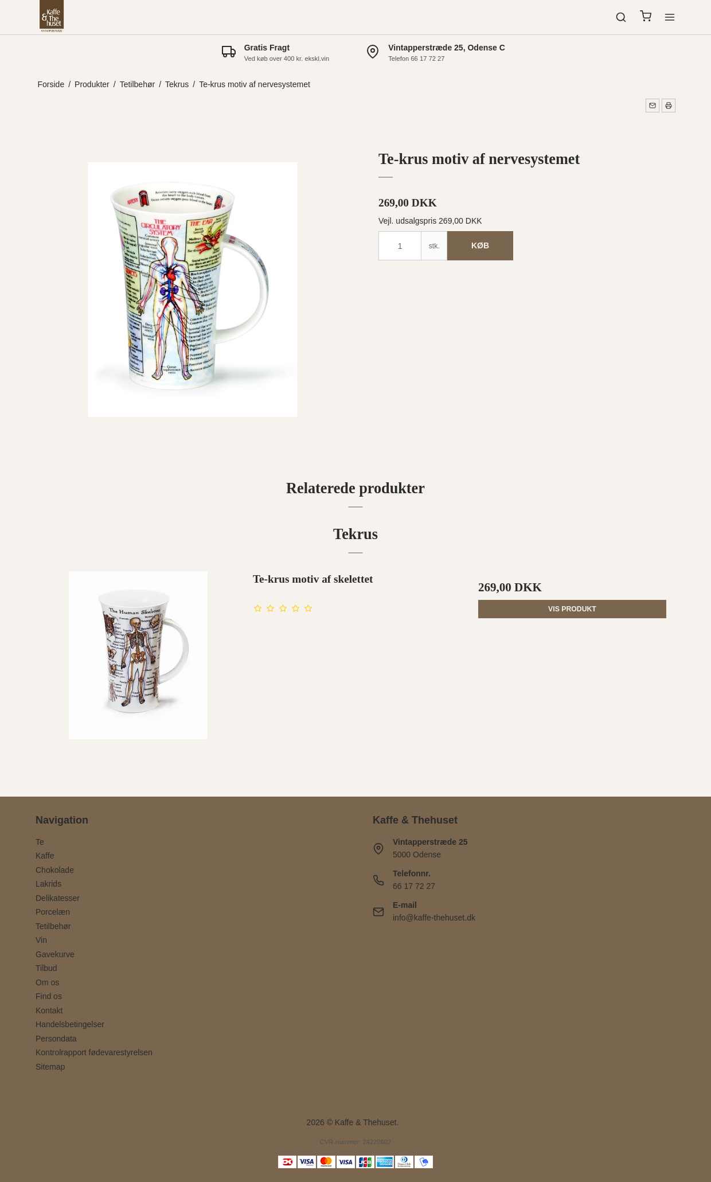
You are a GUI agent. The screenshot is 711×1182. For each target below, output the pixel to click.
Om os (47, 982)
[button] (652, 105)
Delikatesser (58, 898)
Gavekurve (55, 954)
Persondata (56, 1038)
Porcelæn (53, 911)
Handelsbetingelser (70, 1024)
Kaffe (45, 855)
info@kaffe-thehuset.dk (434, 917)
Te (40, 841)
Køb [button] (480, 245)
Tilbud (46, 968)
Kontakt (49, 1010)
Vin (41, 940)
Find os (49, 996)
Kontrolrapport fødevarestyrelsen (94, 1052)
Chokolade (55, 870)
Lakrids (48, 883)
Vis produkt (572, 609)
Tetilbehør (53, 926)
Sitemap (50, 1066)
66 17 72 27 (414, 886)
